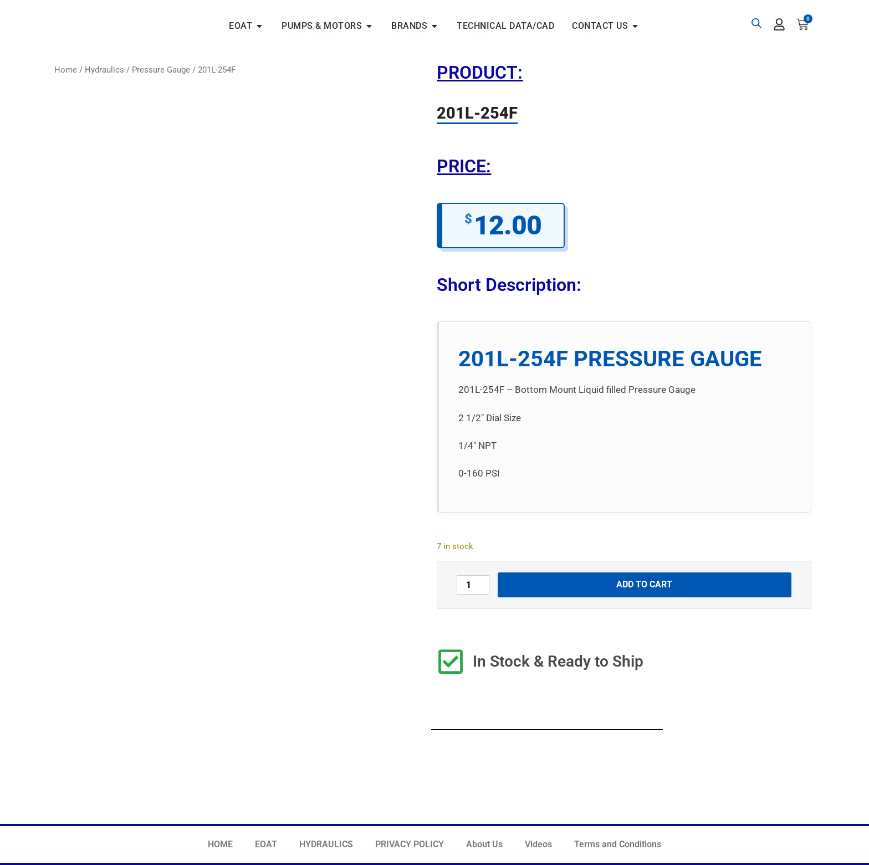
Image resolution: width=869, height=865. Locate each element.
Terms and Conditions (617, 844)
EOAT (266, 844)
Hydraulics (104, 70)
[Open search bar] (756, 23)
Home (65, 70)
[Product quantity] (473, 585)
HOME (220, 844)
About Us (484, 844)
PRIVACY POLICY (409, 844)
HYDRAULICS (326, 844)
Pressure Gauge (161, 70)
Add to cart (644, 584)
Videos (538, 844)
